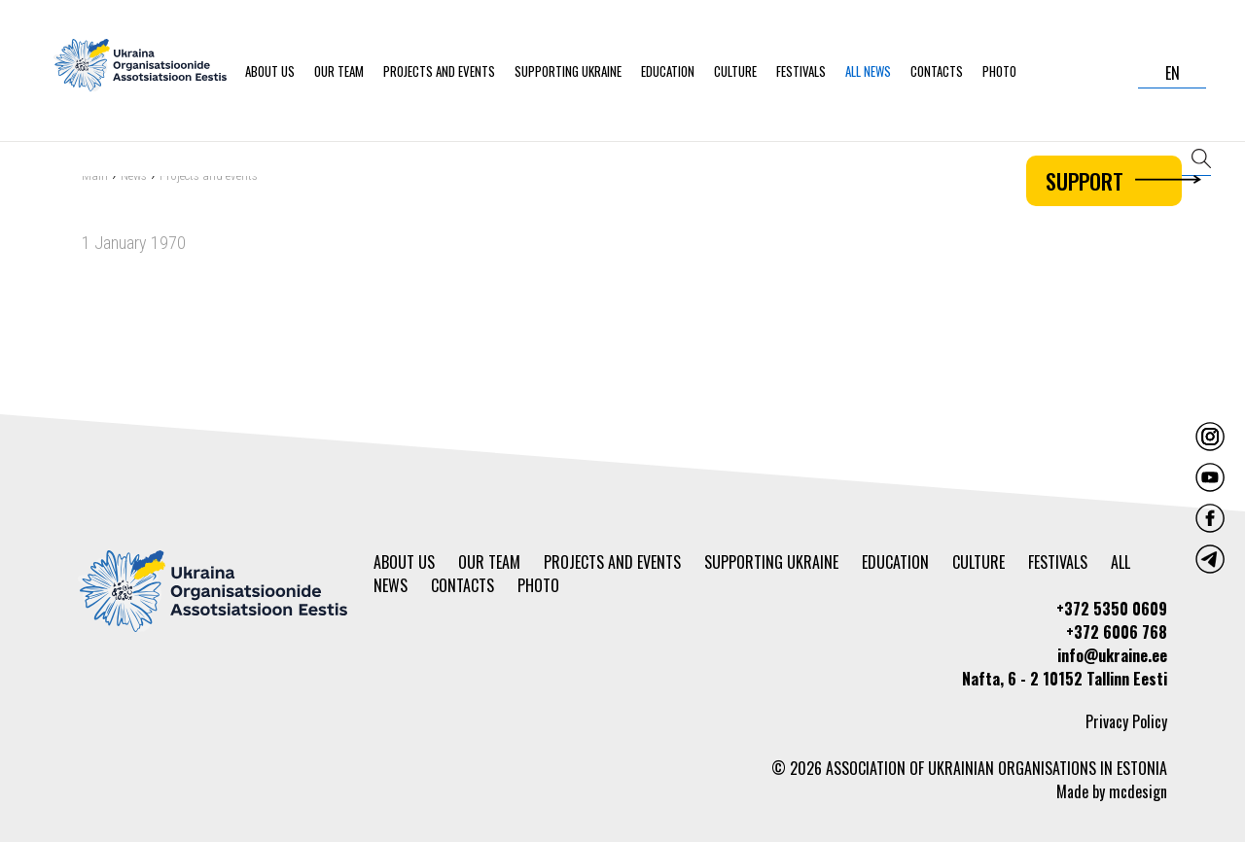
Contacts (936, 71)
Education (667, 71)
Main (95, 177)
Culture (735, 71)
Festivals (801, 71)
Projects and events (439, 71)
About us (270, 71)
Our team (339, 71)
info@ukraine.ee (1112, 655)
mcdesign (1138, 791)
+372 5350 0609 (1111, 608)
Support (1114, 180)
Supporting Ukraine (568, 71)
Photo (999, 71)
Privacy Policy (1126, 721)
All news (868, 71)
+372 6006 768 (1116, 632)
